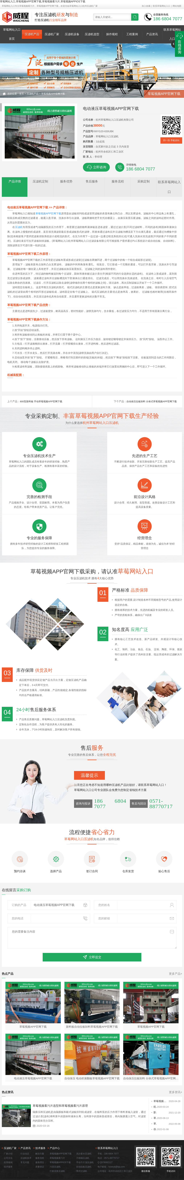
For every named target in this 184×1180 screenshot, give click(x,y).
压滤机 (19, 227)
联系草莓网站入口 (161, 6)
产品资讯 (152, 34)
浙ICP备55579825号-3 (141, 1164)
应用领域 (8, 1143)
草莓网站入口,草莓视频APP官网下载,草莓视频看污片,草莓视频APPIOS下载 (42, 1)
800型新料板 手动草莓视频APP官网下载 (43, 401)
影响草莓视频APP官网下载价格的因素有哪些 (143, 1093)
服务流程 (39, 1139)
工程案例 (132, 34)
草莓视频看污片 (57, 1139)
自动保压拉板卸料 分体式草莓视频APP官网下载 (150, 401)
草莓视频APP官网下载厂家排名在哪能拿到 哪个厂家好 (143, 1082)
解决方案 (39, 1135)
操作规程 (112, 34)
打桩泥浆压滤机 (57, 1152)
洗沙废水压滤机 (83, 1135)
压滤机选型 (92, 34)
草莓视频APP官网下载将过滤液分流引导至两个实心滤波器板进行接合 (143, 1105)
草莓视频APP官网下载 (53, 93)
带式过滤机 (81, 1152)
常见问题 (25, 1143)
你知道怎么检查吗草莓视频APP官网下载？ (142, 1111)
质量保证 (39, 1148)
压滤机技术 (26, 1139)
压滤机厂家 (52, 34)
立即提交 (92, 936)
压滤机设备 (72, 34)
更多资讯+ (175, 1073)
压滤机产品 (32, 34)
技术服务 (8, 1148)
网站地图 (177, 6)
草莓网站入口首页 (12, 34)
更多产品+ (175, 953)
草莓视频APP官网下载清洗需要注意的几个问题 (143, 1099)
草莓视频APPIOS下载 (60, 1143)
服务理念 (39, 1143)
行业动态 (25, 1135)
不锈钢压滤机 (82, 1139)
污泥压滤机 (55, 1148)
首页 (21, 93)
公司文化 (8, 1139)
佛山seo (169, 1164)
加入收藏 (146, 6)
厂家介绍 (8, 1135)
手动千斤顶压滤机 (85, 1143)
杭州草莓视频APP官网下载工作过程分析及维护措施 (143, 1088)
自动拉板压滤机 (83, 1148)
